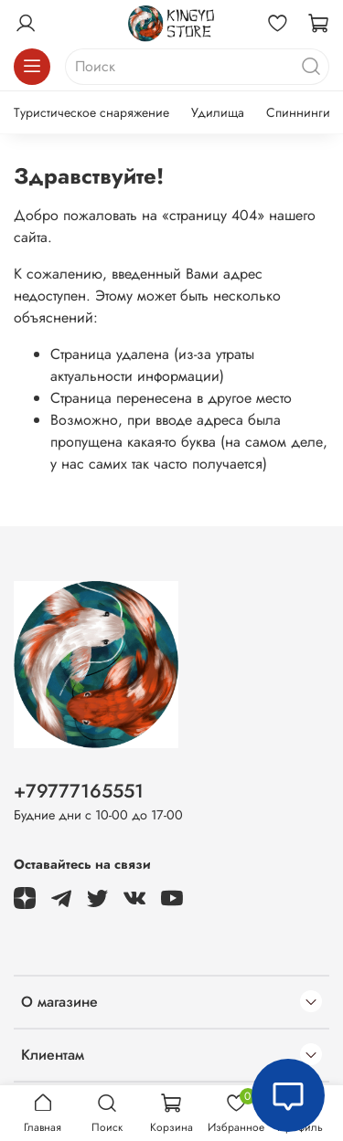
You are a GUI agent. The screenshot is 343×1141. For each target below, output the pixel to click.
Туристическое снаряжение (91, 112)
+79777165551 (79, 791)
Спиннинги (298, 112)
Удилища (217, 112)
